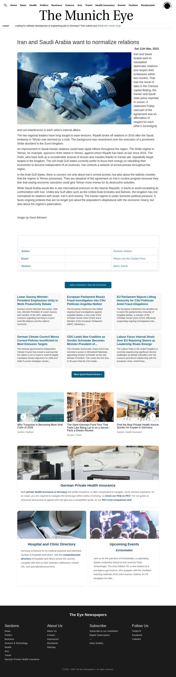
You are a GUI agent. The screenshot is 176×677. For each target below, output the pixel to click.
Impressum (53, 639)
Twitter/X (136, 631)
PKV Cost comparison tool (116, 500)
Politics (44, 5)
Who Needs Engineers (115, 26)
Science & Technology (16, 643)
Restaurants (148, 5)
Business (57, 5)
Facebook (137, 635)
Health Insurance (105, 5)
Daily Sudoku (96, 643)
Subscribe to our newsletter (104, 631)
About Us (52, 631)
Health (33, 5)
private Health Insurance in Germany (46, 492)
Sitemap (51, 647)
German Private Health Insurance (88, 485)
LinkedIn (136, 639)
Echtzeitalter (124, 550)
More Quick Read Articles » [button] (88, 374)
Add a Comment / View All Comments (88, 285)
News (23, 5)
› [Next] (152, 416)
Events (122, 5)
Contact (51, 635)
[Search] (5, 5)
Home (13, 5)
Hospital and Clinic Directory (51, 544)
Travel (88, 5)
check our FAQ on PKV (117, 495)
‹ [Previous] (23, 416)
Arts (79, 5)
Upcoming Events (124, 544)
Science (69, 5)
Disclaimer (52, 643)
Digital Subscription (100, 635)
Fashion (133, 5)
